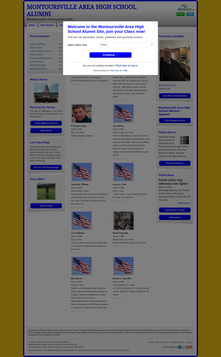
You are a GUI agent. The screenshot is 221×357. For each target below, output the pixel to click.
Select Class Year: (77, 45)
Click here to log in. (126, 65)
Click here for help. (119, 70)
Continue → (110, 54)
